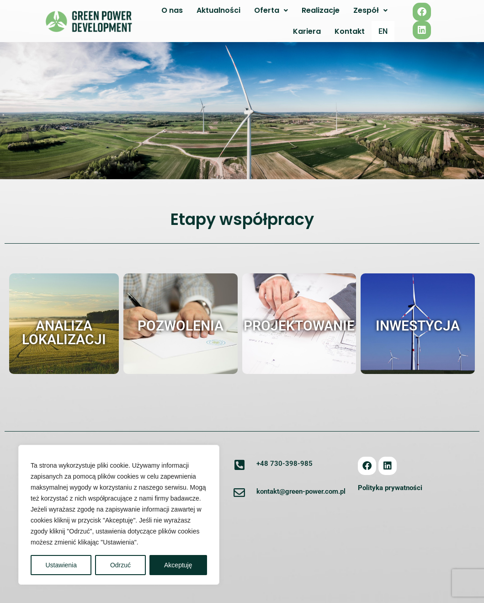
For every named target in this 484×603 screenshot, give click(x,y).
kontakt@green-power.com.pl (301, 492)
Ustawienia (60, 565)
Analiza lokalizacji (64, 332)
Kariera (307, 31)
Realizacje (321, 10)
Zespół (370, 10)
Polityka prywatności (390, 488)
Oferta (271, 10)
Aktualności (218, 10)
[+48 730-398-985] (239, 465)
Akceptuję (178, 565)
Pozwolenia (180, 326)
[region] (118, 515)
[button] (271, 10)
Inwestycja (418, 326)
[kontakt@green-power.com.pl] (239, 493)
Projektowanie (299, 326)
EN (383, 31)
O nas (172, 10)
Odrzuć (120, 565)
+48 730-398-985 (284, 464)
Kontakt (350, 31)
